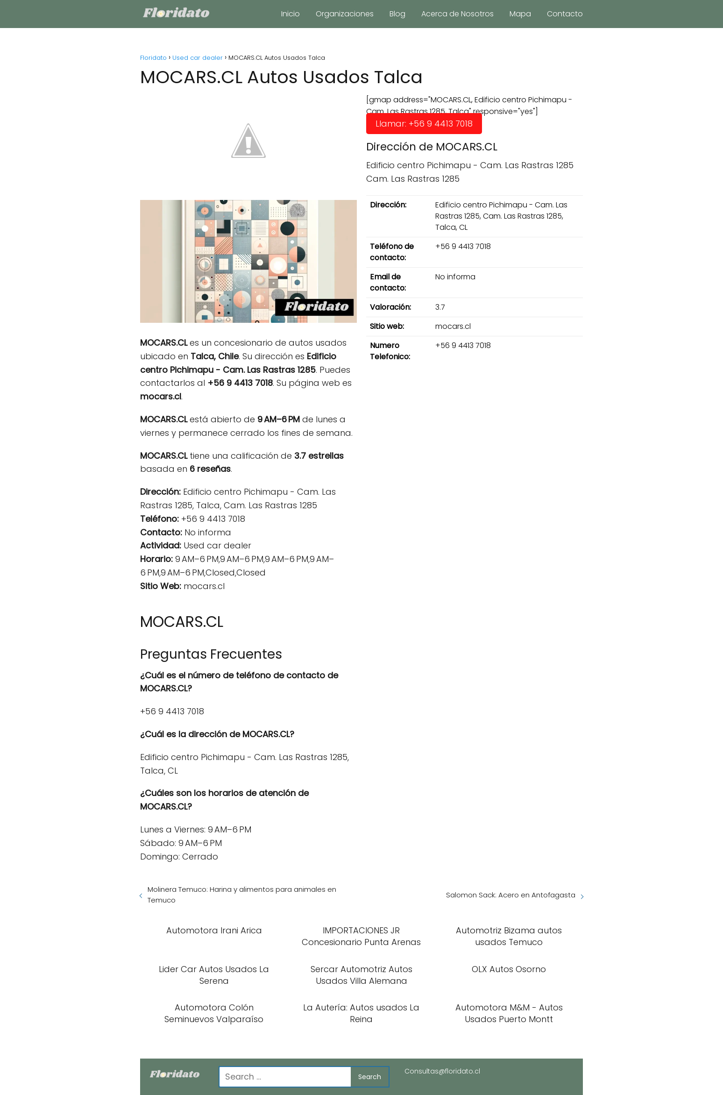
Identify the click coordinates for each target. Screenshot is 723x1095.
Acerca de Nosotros (457, 13)
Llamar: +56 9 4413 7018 (424, 123)
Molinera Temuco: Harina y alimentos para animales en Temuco (242, 894)
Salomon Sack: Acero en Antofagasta (510, 895)
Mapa (520, 13)
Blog (397, 13)
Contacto (565, 13)
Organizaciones (345, 13)
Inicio (290, 13)
